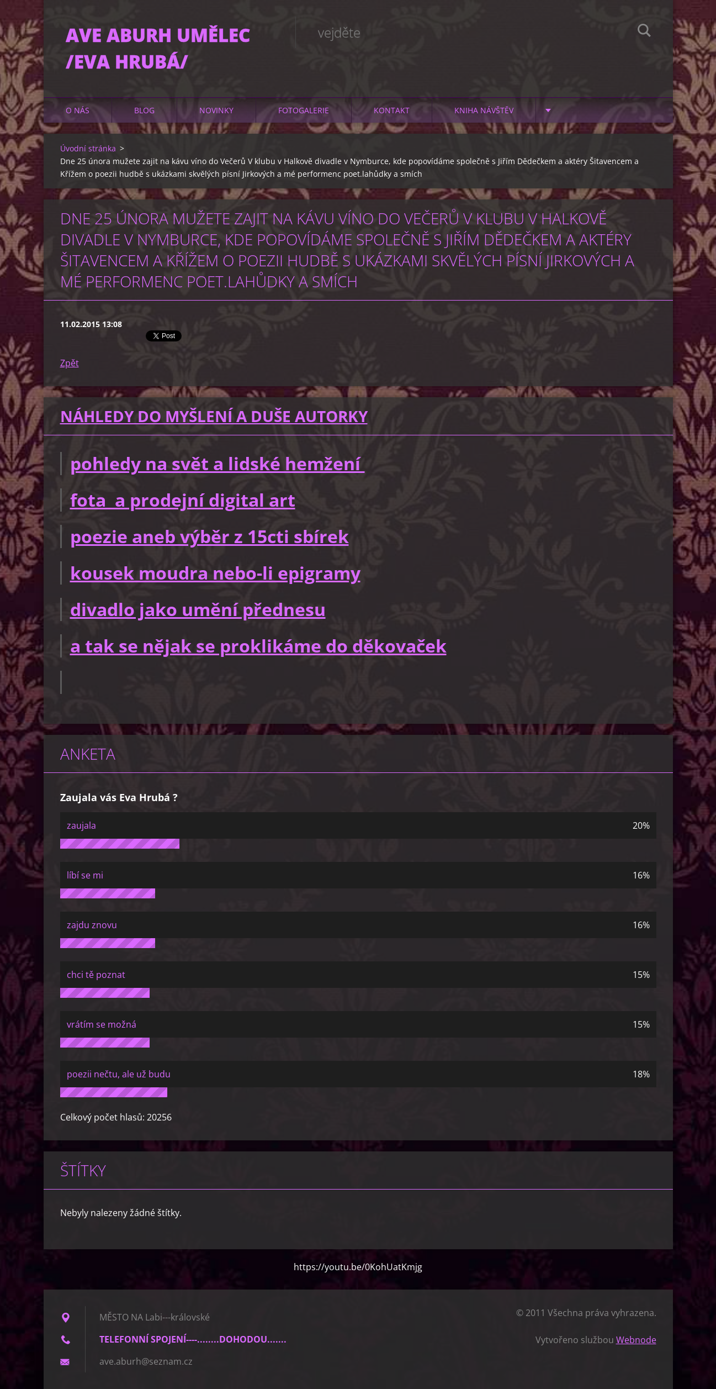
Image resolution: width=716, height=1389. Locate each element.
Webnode (636, 1340)
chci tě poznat (96, 975)
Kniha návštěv (483, 110)
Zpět (69, 363)
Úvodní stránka (88, 148)
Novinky (216, 110)
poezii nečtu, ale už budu (119, 1074)
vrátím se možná (101, 1024)
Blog (144, 110)
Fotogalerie (303, 110)
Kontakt (392, 110)
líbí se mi (85, 875)
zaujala (81, 825)
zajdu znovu (92, 925)
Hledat (644, 32)
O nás (77, 110)
